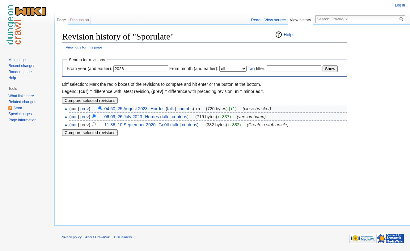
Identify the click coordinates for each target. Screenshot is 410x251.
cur (74, 116)
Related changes (22, 102)
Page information (22, 120)
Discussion (79, 20)
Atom (17, 108)
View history (300, 20)
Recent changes (21, 66)
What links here (21, 96)
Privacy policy (71, 237)
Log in (400, 5)
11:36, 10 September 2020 (130, 124)
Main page (17, 60)
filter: (256, 68)
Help (288, 34)
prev (84, 108)
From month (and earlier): (193, 68)
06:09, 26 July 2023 (123, 116)
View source (275, 20)
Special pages (20, 114)
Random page (20, 72)
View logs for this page (84, 47)
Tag (251, 68)
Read (255, 20)
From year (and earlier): (89, 68)
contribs (184, 108)
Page (61, 20)
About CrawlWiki (98, 237)
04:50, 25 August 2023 (126, 108)
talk (170, 108)
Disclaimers (123, 237)
